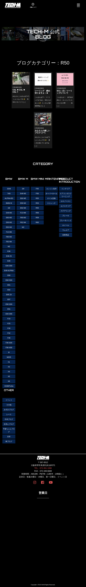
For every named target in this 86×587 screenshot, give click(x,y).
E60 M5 (23, 198)
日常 (9, 437)
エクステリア (66, 206)
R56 (37, 213)
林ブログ (9, 441)
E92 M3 (23, 208)
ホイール (65, 225)
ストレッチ (51, 203)
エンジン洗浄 (51, 189)
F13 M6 (23, 213)
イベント (9, 400)
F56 (37, 193)
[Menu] (78, 5)
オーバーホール (51, 193)
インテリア (65, 189)
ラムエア (65, 230)
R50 (37, 198)
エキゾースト (66, 201)
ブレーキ (65, 216)
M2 (23, 227)
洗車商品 (65, 235)
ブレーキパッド (66, 220)
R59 (37, 218)
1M (23, 189)
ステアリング (66, 211)
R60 (37, 222)
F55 (37, 189)
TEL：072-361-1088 (43, 468)
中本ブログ (9, 419)
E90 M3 (23, 203)
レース (8, 414)
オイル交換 (51, 198)
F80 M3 (23, 218)
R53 (37, 203)
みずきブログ (9, 410)
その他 (8, 405)
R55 (37, 208)
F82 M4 (23, 222)
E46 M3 (23, 193)
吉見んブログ (9, 424)
